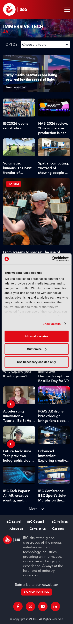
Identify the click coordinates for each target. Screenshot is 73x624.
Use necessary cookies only (36, 361)
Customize (36, 349)
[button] (66, 9)
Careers (58, 529)
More (33, 508)
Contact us (38, 529)
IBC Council (35, 522)
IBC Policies (59, 522)
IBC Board (13, 522)
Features (13, 183)
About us (16, 529)
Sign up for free (36, 592)
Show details (52, 323)
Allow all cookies (36, 336)
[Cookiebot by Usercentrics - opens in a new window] (52, 258)
